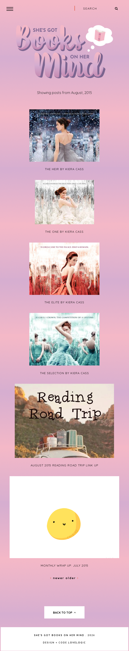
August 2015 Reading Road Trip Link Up (64, 465)
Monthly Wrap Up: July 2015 (64, 565)
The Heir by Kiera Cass (64, 169)
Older (72, 578)
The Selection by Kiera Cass (64, 373)
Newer (58, 578)
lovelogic (77, 642)
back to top (64, 612)
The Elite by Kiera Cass (64, 302)
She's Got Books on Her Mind (59, 635)
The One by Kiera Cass (64, 231)
